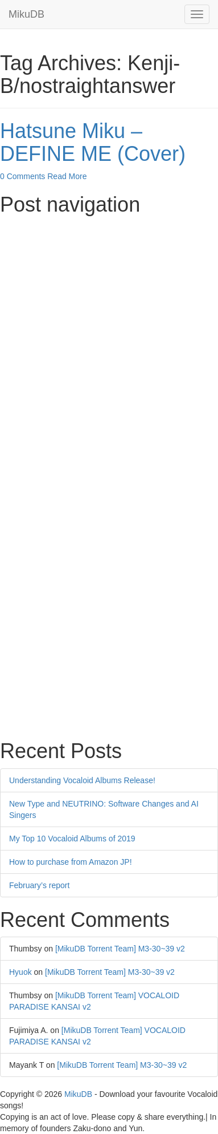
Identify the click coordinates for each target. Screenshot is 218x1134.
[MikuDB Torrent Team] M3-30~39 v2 (120, 948)
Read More (67, 176)
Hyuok (20, 972)
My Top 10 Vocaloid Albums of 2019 (72, 838)
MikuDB (26, 14)
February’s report (39, 885)
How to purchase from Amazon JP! (70, 861)
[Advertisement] (109, 331)
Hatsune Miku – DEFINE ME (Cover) (93, 142)
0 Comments (22, 176)
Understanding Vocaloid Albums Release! (82, 780)
